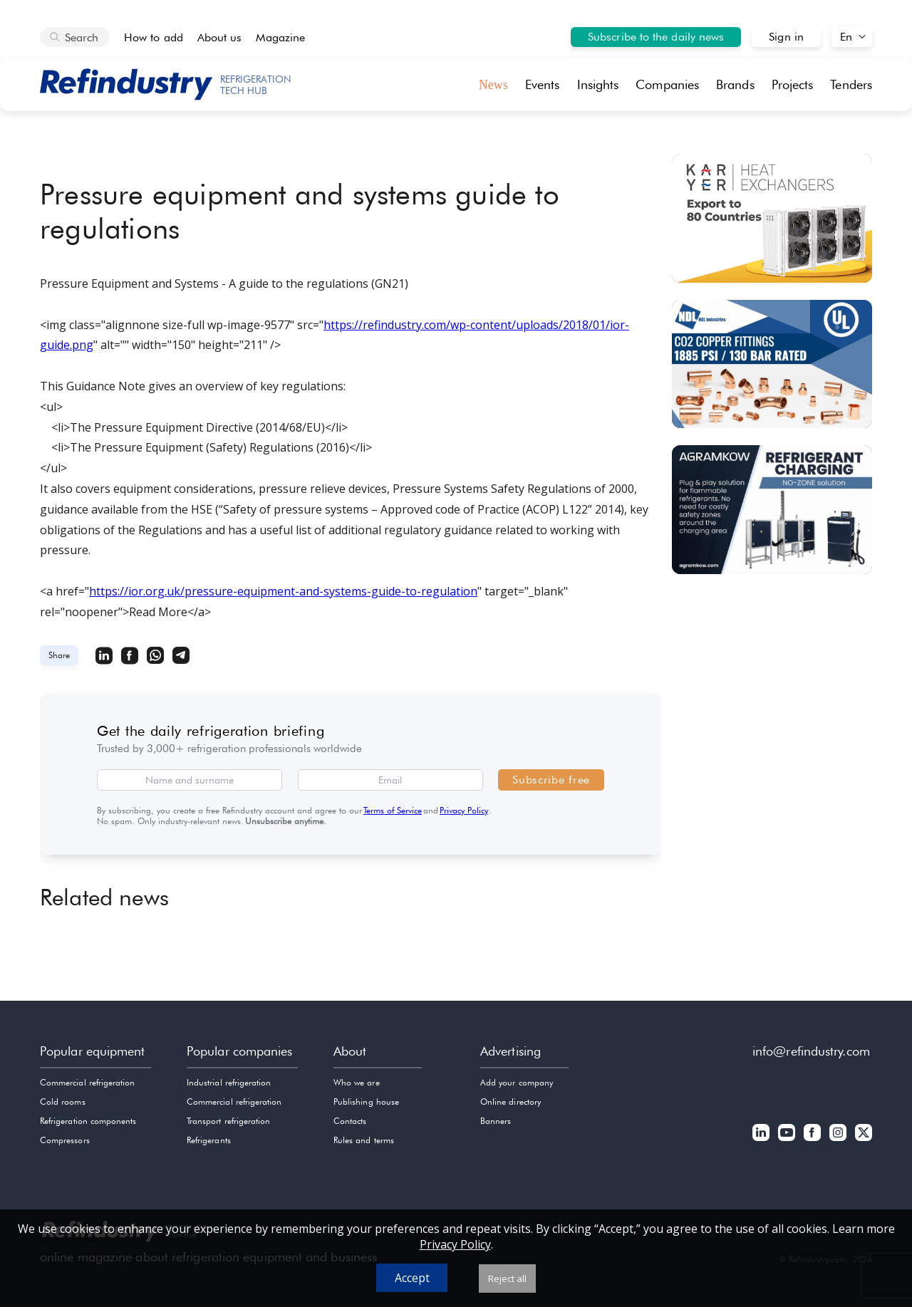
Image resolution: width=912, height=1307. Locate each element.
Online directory (510, 1101)
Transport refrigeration (228, 1120)
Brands (735, 84)
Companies (667, 84)
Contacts (349, 1120)
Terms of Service (392, 810)
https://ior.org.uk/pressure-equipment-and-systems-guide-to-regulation (283, 591)
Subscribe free (551, 779)
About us (219, 37)
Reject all (507, 1278)
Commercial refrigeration (87, 1082)
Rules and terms (363, 1140)
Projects (793, 84)
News (493, 85)
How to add (153, 37)
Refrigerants (209, 1140)
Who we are (356, 1082)
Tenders (851, 84)
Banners (495, 1120)
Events (542, 84)
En (846, 36)
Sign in (786, 36)
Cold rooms (63, 1101)
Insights (598, 84)
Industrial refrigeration (229, 1082)
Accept (412, 1278)
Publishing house (366, 1101)
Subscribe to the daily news (656, 36)
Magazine (280, 37)
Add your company (516, 1082)
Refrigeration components (88, 1120)
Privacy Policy (464, 810)
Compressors (65, 1140)
